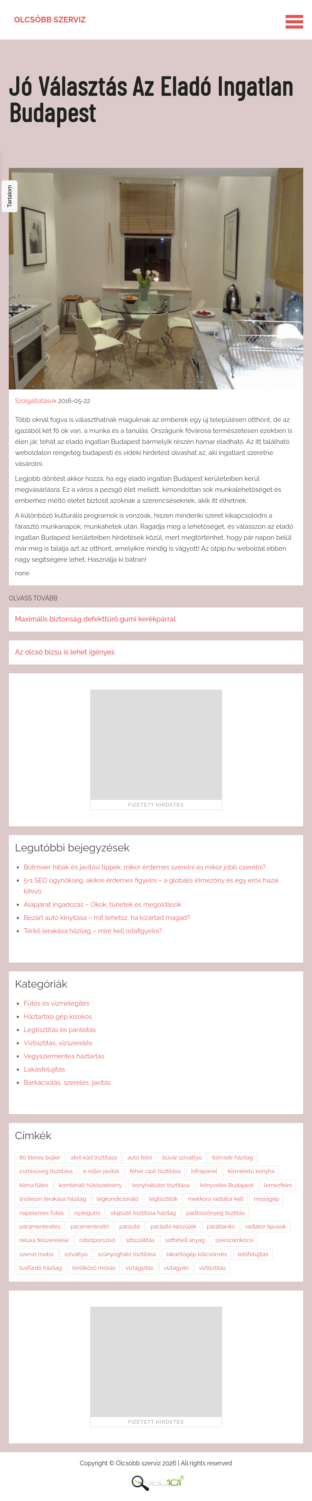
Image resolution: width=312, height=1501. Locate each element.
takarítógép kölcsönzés (196, 1254)
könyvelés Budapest (227, 1185)
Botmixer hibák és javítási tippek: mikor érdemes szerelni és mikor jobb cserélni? (145, 867)
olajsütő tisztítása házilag (143, 1213)
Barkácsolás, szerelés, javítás (67, 1083)
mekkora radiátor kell (215, 1199)
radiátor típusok (265, 1226)
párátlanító (221, 1226)
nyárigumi (87, 1213)
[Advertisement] (156, 745)
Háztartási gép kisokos (58, 1017)
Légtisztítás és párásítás (60, 1030)
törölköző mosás (93, 1268)
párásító (129, 1226)
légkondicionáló (117, 1199)
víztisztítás (212, 1268)
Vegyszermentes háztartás (64, 1056)
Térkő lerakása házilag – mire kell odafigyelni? (93, 931)
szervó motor (36, 1254)
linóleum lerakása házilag (52, 1199)
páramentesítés (39, 1226)
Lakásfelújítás (44, 1069)
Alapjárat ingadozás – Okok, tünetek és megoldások (102, 905)
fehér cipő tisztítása (155, 1171)
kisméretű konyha (251, 1171)
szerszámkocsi (234, 1240)
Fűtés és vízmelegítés (56, 1003)
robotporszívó (97, 1240)
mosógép (266, 1199)
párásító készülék (173, 1226)
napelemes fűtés (41, 1213)
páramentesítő (90, 1226)
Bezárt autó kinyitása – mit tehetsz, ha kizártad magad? (107, 918)
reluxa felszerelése (44, 1240)
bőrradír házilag (232, 1157)
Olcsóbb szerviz (50, 19)
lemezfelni (278, 1185)
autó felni (139, 1157)
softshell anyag (185, 1240)
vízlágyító (176, 1268)
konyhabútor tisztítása (161, 1185)
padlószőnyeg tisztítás (215, 1213)
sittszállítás (140, 1240)
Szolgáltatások (36, 400)
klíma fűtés (33, 1185)
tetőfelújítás (253, 1254)
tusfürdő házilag (40, 1268)
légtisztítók (163, 1199)
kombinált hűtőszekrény (90, 1185)
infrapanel (204, 1171)
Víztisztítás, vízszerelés (58, 1043)
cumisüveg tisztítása (46, 1171)
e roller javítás (101, 1171)
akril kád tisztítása (94, 1157)
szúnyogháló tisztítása (127, 1254)
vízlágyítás (139, 1268)
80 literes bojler (39, 1157)
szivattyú (76, 1254)
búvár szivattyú (182, 1157)
